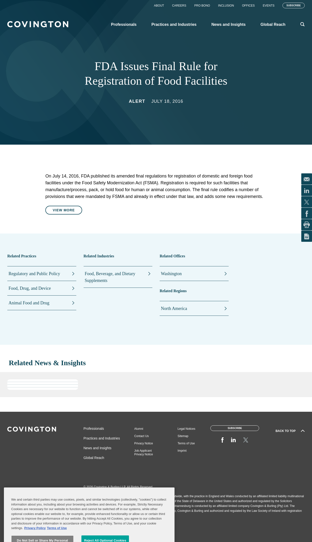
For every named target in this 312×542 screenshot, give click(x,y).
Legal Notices (186, 428)
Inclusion (226, 5)
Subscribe (293, 5)
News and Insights (97, 448)
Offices (248, 5)
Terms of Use (186, 443)
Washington (171, 273)
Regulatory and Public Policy (34, 273)
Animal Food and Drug (29, 302)
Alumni (138, 428)
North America (174, 308)
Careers (179, 5)
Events (268, 5)
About (159, 5)
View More (64, 210)
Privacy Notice (143, 443)
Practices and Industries (102, 438)
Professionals (94, 428)
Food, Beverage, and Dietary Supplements (110, 277)
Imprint (182, 450)
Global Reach (94, 458)
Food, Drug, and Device (30, 288)
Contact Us (141, 436)
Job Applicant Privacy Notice (143, 452)
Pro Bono (202, 5)
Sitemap (183, 436)
